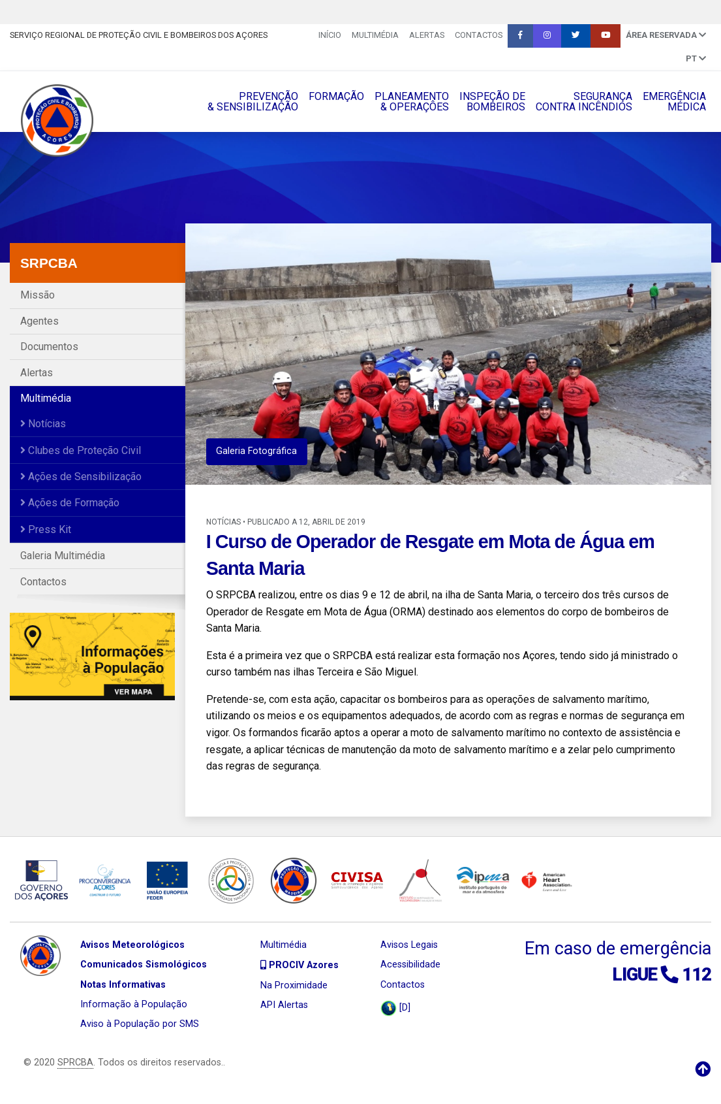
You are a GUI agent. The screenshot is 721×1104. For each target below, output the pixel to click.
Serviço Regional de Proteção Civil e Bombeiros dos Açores (139, 35)
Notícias (43, 423)
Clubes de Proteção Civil (80, 450)
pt (696, 58)
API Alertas (284, 1005)
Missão (37, 295)
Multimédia (375, 35)
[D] (395, 1008)
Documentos (49, 346)
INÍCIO (329, 35)
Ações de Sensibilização (81, 476)
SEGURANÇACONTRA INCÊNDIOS (584, 101)
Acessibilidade (410, 964)
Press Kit (45, 529)
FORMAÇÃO (336, 96)
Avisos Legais (409, 944)
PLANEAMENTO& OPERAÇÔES (412, 101)
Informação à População (133, 1004)
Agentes (39, 321)
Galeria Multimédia (62, 555)
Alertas (426, 35)
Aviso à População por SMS (139, 1024)
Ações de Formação (69, 502)
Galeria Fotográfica (256, 451)
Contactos (478, 35)
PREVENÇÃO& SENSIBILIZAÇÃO (252, 101)
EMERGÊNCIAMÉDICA (674, 101)
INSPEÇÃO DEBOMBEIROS (492, 101)
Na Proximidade (294, 985)
